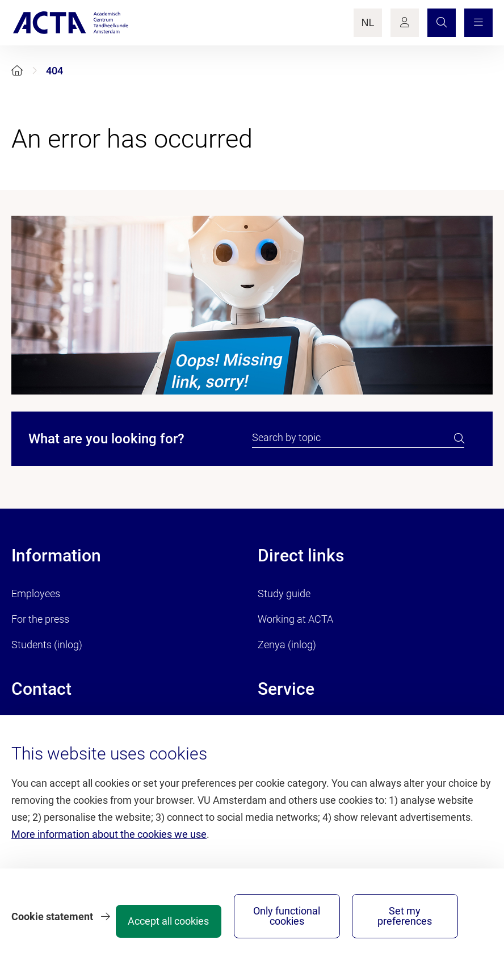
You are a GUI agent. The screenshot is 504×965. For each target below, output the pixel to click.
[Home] (17, 71)
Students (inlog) (46, 645)
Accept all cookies (278, 917)
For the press (40, 619)
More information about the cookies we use (109, 825)
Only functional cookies (363, 912)
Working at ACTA (295, 619)
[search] (459, 438)
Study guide (284, 593)
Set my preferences (449, 912)
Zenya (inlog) (287, 645)
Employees (35, 593)
